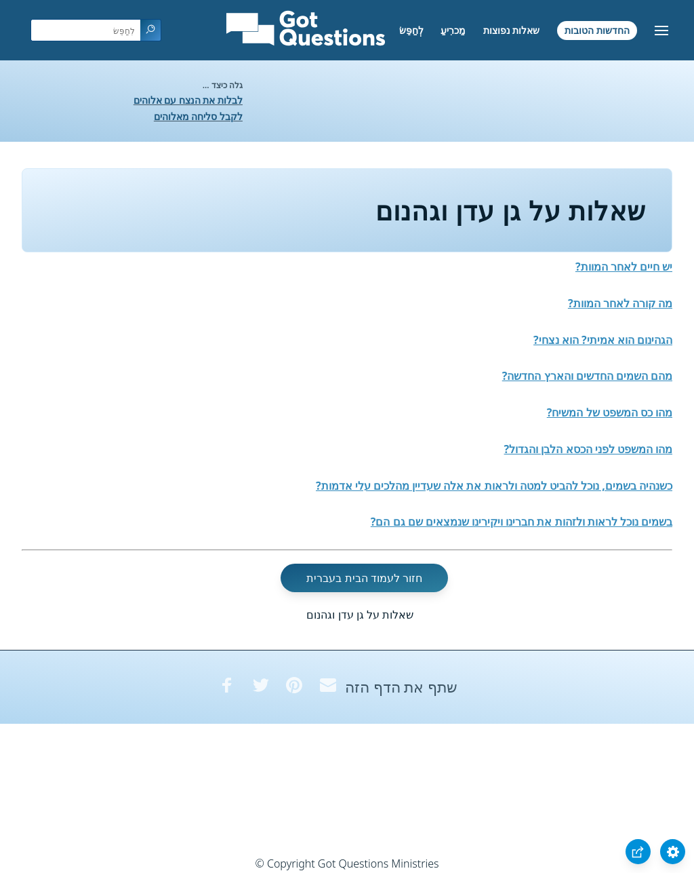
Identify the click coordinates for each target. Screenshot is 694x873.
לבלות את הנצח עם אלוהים (188, 100)
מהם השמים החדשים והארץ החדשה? (587, 375)
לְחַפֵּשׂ (411, 30)
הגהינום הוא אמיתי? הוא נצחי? (602, 339)
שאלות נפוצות (511, 30)
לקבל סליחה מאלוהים (198, 116)
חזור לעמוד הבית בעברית (364, 577)
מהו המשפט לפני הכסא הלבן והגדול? (588, 449)
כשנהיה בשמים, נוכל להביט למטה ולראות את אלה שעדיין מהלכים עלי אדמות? (494, 485)
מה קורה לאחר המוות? (620, 303)
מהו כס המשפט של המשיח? (609, 412)
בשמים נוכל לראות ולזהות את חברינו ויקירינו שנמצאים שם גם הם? (521, 521)
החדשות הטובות (597, 30)
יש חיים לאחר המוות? (623, 266)
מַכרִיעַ (453, 30)
